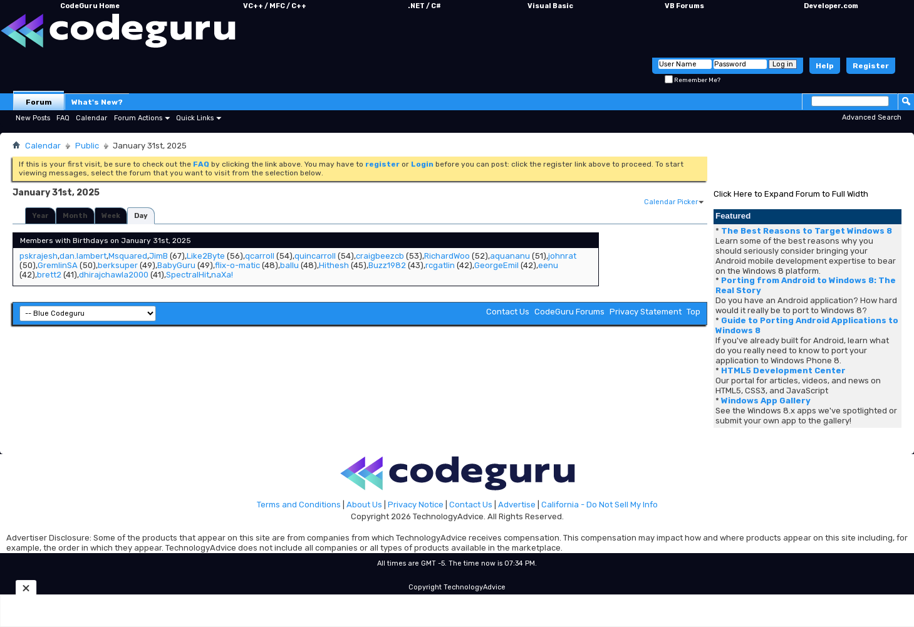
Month (75, 216)
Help (825, 65)
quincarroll (315, 256)
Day (141, 216)
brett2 (49, 274)
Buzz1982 (387, 265)
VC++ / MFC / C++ (274, 6)
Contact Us (507, 311)
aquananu (510, 256)
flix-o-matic (237, 265)
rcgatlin (440, 265)
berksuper (118, 265)
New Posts (33, 118)
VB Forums (684, 6)
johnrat (562, 256)
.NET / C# (424, 6)
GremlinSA (58, 265)
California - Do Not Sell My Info (599, 504)
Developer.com (831, 6)
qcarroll (259, 256)
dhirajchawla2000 (113, 274)
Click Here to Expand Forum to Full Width (791, 194)
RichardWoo (447, 256)
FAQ (63, 118)
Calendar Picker (671, 202)
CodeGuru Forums (569, 311)
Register (871, 65)
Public (87, 145)
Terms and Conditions (299, 504)
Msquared (127, 256)
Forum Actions (138, 118)
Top (693, 311)
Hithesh (334, 265)
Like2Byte (206, 256)
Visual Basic (550, 6)
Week (110, 216)
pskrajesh (38, 256)
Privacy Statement (646, 311)
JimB (158, 256)
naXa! (222, 274)
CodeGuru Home (90, 6)
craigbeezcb (380, 256)
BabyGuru (176, 265)
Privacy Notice (416, 504)
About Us (364, 504)
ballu (289, 265)
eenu (548, 265)
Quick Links (195, 118)
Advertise (517, 504)
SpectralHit (187, 274)
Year (40, 216)
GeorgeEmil (496, 265)
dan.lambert (83, 256)
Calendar (91, 118)
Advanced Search (871, 117)
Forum (39, 102)
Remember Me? (692, 80)
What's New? (97, 102)
